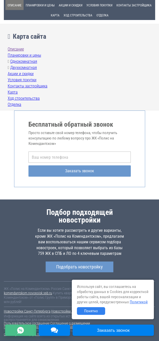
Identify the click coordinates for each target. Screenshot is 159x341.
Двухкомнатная (23, 67)
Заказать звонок (79, 170)
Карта (55, 15)
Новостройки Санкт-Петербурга (27, 311)
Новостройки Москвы (67, 311)
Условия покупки (99, 5)
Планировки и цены (40, 5)
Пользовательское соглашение (26, 323)
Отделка (102, 15)
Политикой (139, 302)
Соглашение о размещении (70, 323)
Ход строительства (78, 15)
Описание (14, 5)
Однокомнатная (23, 61)
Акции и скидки (70, 5)
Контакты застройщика (134, 5)
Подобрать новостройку (79, 266)
